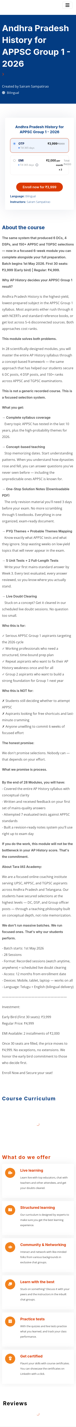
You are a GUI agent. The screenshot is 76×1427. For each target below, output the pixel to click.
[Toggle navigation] (67, 5)
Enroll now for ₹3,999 (39, 187)
